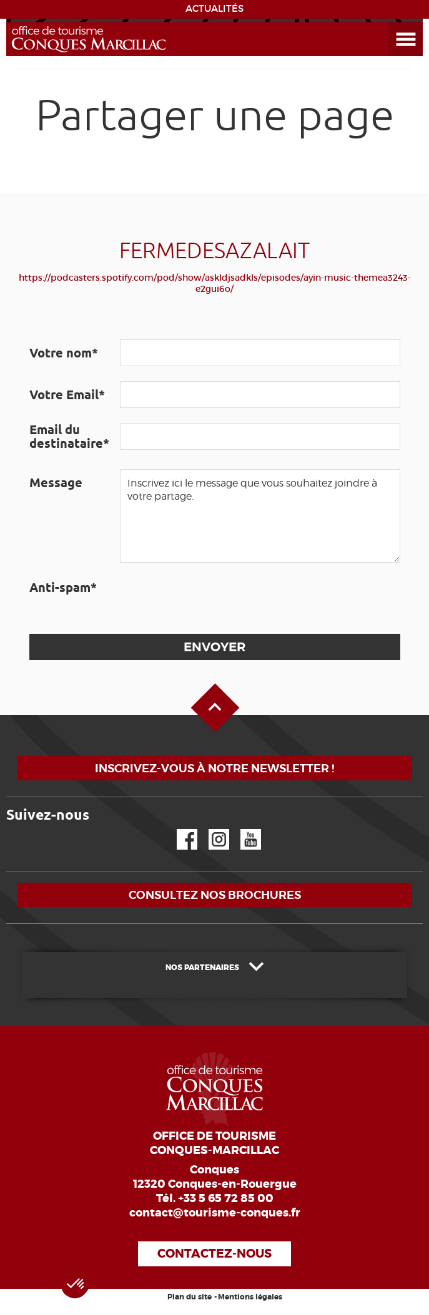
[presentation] (215, 598)
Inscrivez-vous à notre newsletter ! (214, 768)
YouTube (242, 829)
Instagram (210, 829)
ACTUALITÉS (214, 8)
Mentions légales (250, 1297)
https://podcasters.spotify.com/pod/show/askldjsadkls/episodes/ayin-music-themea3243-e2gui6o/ (215, 283)
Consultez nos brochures (215, 895)
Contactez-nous (214, 1253)
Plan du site (189, 1297)
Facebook (179, 829)
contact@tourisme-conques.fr (214, 1212)
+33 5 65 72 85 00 (226, 1198)
